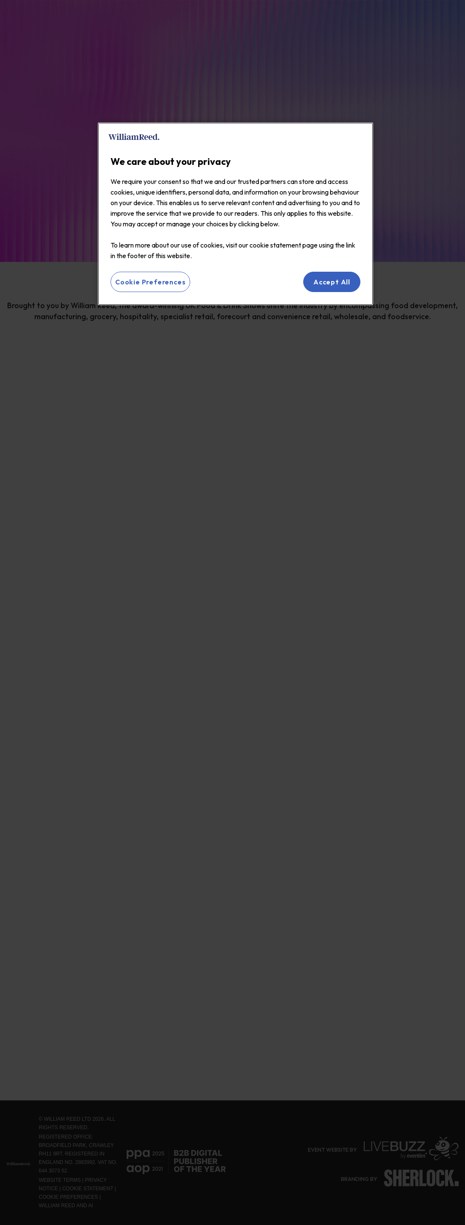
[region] (235, 213)
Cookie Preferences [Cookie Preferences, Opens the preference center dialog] (150, 282)
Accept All (331, 282)
